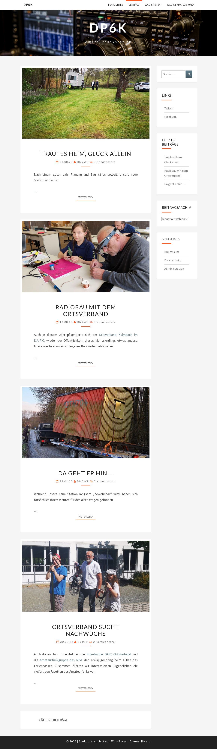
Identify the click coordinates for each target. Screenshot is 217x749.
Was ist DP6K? (153, 4)
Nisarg (146, 741)
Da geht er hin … (85, 473)
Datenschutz (172, 260)
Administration (174, 268)
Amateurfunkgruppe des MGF (61, 660)
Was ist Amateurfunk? (180, 4)
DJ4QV (83, 641)
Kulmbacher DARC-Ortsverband (109, 654)
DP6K (28, 4)
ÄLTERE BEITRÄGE (53, 720)
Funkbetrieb (115, 4)
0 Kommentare (105, 161)
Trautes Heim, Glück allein (85, 153)
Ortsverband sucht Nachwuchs (85, 630)
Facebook (170, 116)
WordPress (119, 741)
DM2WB (83, 161)
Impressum (171, 252)
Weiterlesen (86, 197)
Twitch (168, 108)
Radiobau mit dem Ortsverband (86, 310)
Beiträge (134, 4)
